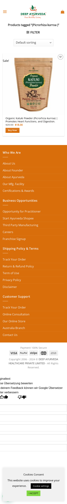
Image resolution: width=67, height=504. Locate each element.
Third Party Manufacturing (20, 225)
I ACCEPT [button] (33, 493)
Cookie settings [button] (41, 486)
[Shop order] (33, 42)
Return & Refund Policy (18, 266)
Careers (8, 232)
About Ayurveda (13, 177)
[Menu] (5, 11)
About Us (9, 163)
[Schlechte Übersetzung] (22, 398)
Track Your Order (14, 259)
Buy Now (12, 130)
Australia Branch (14, 328)
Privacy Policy (12, 280)
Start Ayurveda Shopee (18, 218)
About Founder (13, 170)
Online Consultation (16, 314)
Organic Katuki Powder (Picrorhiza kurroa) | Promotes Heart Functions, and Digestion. (32, 120)
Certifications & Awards (18, 191)
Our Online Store (14, 321)
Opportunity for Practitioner (22, 211)
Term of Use (11, 273)
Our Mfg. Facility (13, 184)
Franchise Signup (14, 239)
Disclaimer (10, 287)
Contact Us (10, 335)
